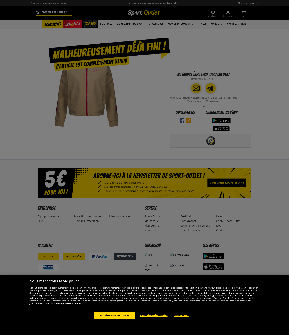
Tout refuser (181, 324)
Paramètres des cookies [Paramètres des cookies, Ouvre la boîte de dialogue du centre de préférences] (154, 324)
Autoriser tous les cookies (114, 324)
